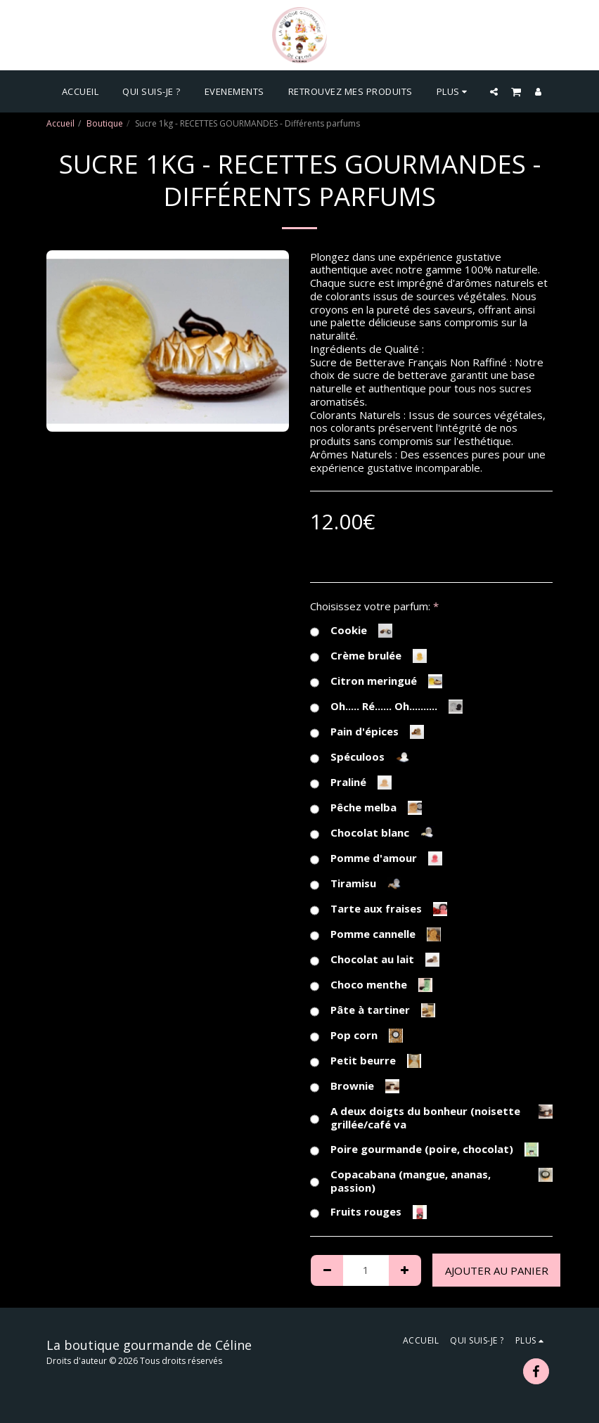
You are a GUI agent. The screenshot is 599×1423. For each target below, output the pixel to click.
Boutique (104, 123)
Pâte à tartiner (372, 1010)
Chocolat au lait (374, 960)
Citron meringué (376, 681)
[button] (494, 91)
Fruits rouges (368, 1212)
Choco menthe (371, 985)
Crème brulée (368, 656)
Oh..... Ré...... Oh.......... (386, 707)
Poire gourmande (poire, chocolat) (424, 1149)
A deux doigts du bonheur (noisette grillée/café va (431, 1118)
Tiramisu (355, 884)
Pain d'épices (367, 732)
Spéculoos (360, 757)
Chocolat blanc (372, 833)
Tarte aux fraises (378, 909)
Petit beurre (365, 1061)
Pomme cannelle (375, 934)
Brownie (354, 1086)
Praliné (351, 782)
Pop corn (356, 1036)
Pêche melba (366, 808)
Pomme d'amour (376, 858)
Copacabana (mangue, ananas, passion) (431, 1181)
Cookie (351, 631)
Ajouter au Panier (496, 1270)
